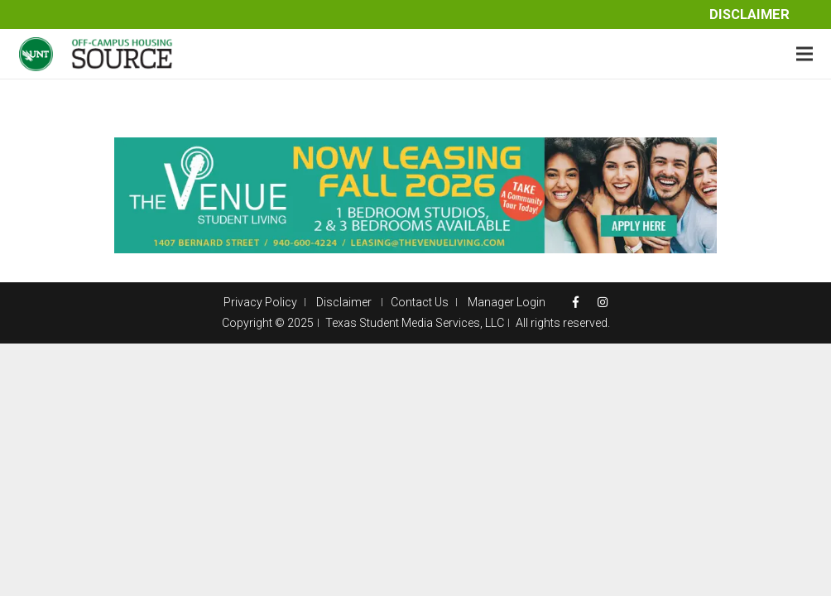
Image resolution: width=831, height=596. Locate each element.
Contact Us (420, 302)
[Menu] (804, 53)
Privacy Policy (260, 302)
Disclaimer (749, 14)
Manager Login (506, 302)
